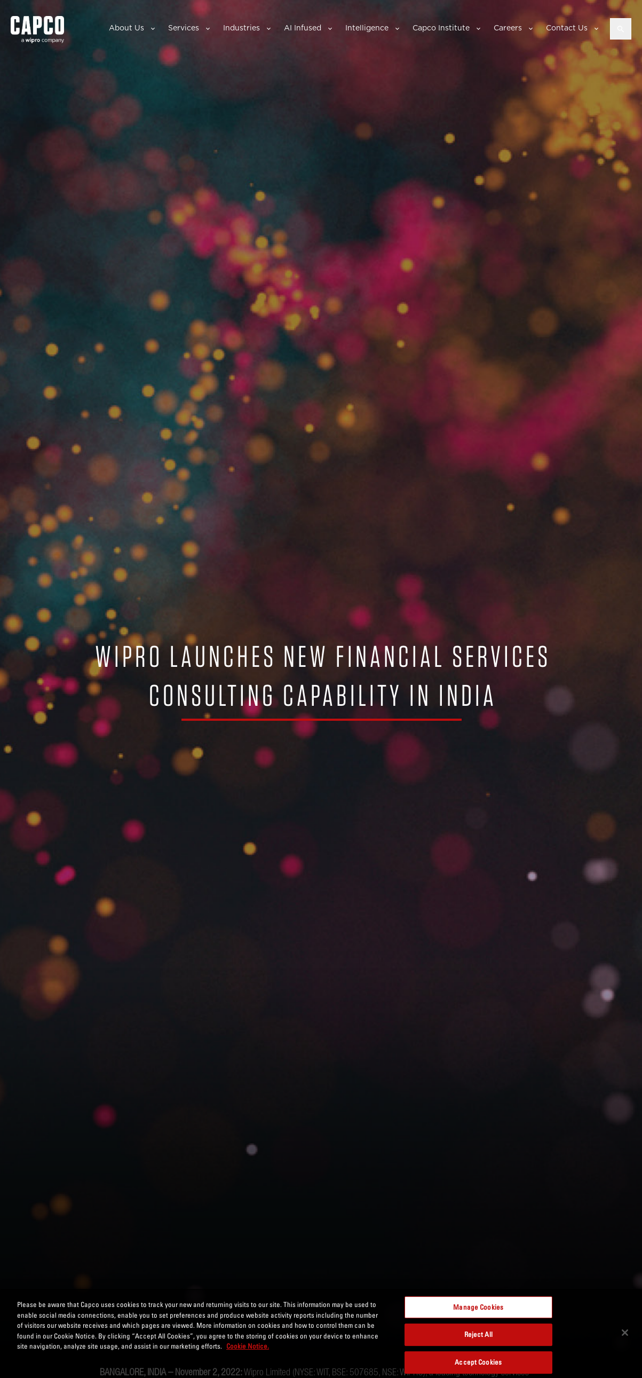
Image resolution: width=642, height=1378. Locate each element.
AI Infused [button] (302, 27)
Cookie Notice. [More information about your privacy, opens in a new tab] (247, 1346)
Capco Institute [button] (441, 27)
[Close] (625, 1332)
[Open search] (620, 29)
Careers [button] (508, 27)
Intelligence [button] (367, 27)
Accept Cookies (478, 1362)
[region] (321, 1333)
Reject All (478, 1334)
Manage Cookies (478, 1307)
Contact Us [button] (567, 27)
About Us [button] (126, 27)
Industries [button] (241, 27)
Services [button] (183, 27)
